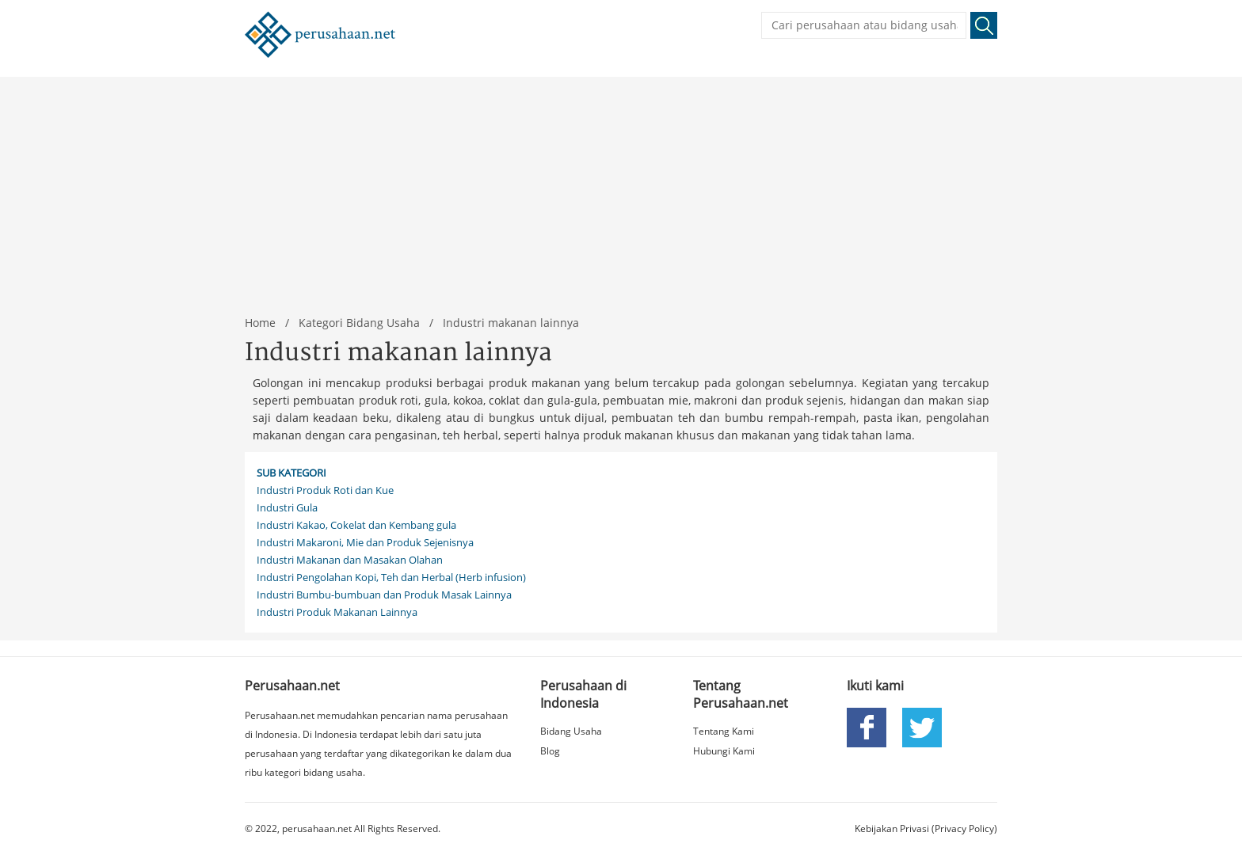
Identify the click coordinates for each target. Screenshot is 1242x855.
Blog (550, 751)
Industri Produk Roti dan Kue (325, 490)
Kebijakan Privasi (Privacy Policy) (926, 828)
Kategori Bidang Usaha (359, 322)
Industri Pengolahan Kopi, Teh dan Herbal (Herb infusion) (391, 577)
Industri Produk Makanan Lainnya (337, 612)
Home (260, 322)
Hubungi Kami (724, 751)
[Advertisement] (621, 187)
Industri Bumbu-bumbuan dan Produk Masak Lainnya (384, 594)
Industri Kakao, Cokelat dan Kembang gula (356, 525)
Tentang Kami (723, 731)
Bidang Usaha (571, 731)
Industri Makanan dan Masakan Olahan (350, 560)
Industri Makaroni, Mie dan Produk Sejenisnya (365, 542)
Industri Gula (287, 507)
